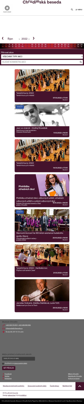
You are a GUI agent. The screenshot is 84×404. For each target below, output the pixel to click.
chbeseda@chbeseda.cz (14, 328)
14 (45, 46)
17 (55, 46)
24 (78, 46)
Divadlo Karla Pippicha (30, 401)
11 (35, 46)
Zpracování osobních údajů (37, 386)
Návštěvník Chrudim (75, 376)
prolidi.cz (23, 395)
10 (32, 46)
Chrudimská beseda (8, 401)
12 (38, 46)
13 (42, 46)
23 (75, 46)
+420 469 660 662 (24, 325)
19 (61, 46)
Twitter (7, 376)
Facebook (8, 374)
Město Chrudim (73, 374)
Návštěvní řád (67, 386)
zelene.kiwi (11, 395)
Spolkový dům (71, 401)
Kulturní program (74, 378)
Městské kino (43, 401)
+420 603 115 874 (11, 325)
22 (71, 46)
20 (65, 46)
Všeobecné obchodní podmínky (13, 386)
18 (58, 46)
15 (48, 46)
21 (68, 46)
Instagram (8, 378)
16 (52, 46)
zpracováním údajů (20, 363)
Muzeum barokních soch (57, 401)
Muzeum (19, 401)
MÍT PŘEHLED (9, 368)
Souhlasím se (16, 363)
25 (81, 46)
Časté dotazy (54, 386)
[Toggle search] (72, 10)
